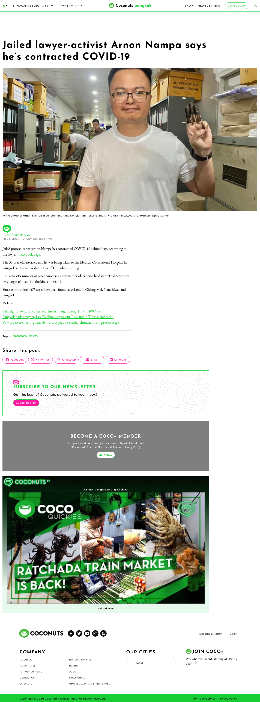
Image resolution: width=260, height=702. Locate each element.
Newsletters (209, 5)
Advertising (27, 665)
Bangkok (20, 336)
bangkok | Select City (33, 5)
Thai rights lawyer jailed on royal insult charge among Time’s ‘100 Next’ (52, 311)
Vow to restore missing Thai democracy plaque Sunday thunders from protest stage (60, 322)
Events (73, 665)
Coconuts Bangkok (19, 235)
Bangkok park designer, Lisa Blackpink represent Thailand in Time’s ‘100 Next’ (57, 316)
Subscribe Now (26, 402)
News (33, 336)
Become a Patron (211, 633)
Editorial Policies (80, 659)
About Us (26, 659)
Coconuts (133, 5)
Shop (188, 5)
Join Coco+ (237, 5)
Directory (26, 682)
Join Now (105, 454)
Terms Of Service (204, 697)
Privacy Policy (227, 697)
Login (255, 6)
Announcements (31, 670)
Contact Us (27, 676)
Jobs (72, 670)
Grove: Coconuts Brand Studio (89, 682)
